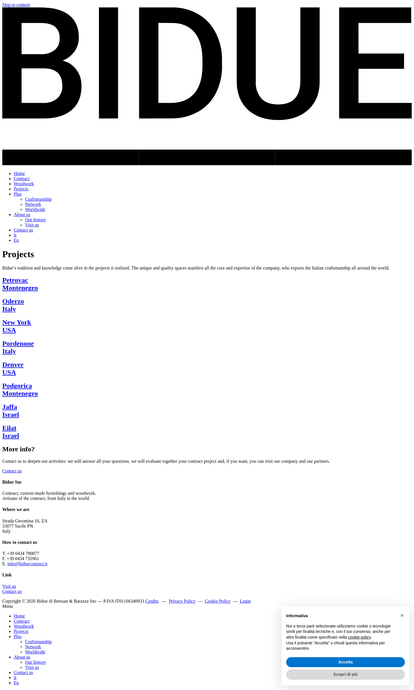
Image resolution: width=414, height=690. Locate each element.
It (15, 235)
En (16, 240)
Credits (151, 601)
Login (245, 601)
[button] (402, 615)
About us (22, 214)
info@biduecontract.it (27, 563)
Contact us (23, 230)
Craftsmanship (38, 199)
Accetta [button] (345, 662)
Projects (21, 188)
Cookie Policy (218, 601)
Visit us (32, 224)
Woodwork (24, 183)
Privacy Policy (182, 601)
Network (33, 204)
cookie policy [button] (359, 637)
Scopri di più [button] (346, 674)
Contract (21, 178)
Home (19, 173)
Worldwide (35, 209)
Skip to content (16, 4)
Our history (35, 219)
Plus (18, 194)
